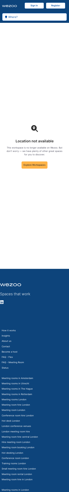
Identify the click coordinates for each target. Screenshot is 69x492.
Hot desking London (12, 452)
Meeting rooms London (14, 399)
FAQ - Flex (7, 357)
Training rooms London (14, 463)
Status (5, 367)
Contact (6, 346)
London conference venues (16, 426)
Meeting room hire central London (20, 436)
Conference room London (15, 458)
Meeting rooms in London (15, 489)
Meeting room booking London (18, 447)
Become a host (9, 351)
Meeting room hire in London (17, 479)
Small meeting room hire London (19, 468)
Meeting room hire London (16, 404)
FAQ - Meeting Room (13, 362)
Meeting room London (13, 410)
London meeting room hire (16, 431)
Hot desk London (11, 420)
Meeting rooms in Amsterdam (17, 378)
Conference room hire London (18, 415)
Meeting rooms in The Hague (17, 388)
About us (6, 341)
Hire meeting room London (16, 442)
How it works (9, 330)
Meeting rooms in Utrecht (15, 383)
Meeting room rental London (17, 474)
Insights (6, 335)
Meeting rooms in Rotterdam (17, 394)
